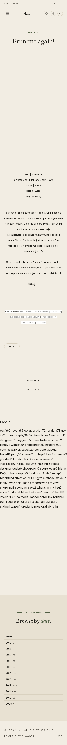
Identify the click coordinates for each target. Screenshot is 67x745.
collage (39, 454)
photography (17, 435)
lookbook (20, 459)
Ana (27, 13)
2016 (11, 660)
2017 (11, 654)
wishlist (17, 445)
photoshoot (34, 445)
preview (54, 483)
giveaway (26, 449)
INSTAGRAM (26, 311)
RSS (60, 736)
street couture (25, 478)
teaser (15, 506)
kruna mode (20, 497)
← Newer (33, 380)
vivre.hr (53, 506)
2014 (11, 673)
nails (20, 464)
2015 (11, 667)
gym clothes (45, 478)
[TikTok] (60, 13)
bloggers (23, 440)
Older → (33, 389)
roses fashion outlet (47, 440)
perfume (22, 483)
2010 (11, 697)
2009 (10, 703)
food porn (36, 473)
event (18, 430)
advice (15, 492)
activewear (44, 459)
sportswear (48, 468)
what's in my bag (49, 487)
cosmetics (8, 449)
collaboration (35, 430)
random (53, 430)
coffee (40, 449)
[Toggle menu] (7, 13)
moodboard (38, 497)
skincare (52, 501)
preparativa (38, 483)
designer (7, 440)
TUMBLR (41, 322)
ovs (11, 483)
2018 (10, 648)
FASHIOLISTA (48, 317)
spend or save (25, 487)
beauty (30, 464)
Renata (17, 234)
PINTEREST (28, 322)
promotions (22, 501)
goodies (6, 459)
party (16, 454)
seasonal (38, 501)
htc (47, 464)
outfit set (6, 501)
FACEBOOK (42, 311)
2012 (11, 685)
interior (5, 497)
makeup (58, 435)
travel (5, 454)
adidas (5, 492)
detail (5, 445)
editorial (37, 492)
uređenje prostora (34, 506)
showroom (31, 468)
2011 (11, 691)
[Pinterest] (53, 13)
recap (56, 473)
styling (5, 506)
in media (60, 454)
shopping (7, 487)
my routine (56, 497)
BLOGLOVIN (32, 317)
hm (40, 464)
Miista (38, 185)
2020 (10, 636)
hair (49, 454)
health (60, 492)
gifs (48, 473)
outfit (12, 346)
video (52, 449)
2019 (10, 642)
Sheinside (37, 174)
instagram (53, 445)
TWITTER (55, 311)
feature (48, 492)
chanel (27, 454)
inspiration (8, 464)
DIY (32, 459)
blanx (25, 492)
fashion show (39, 435)
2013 (11, 679)
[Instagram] (46, 13)
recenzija (7, 478)
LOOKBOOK (17, 317)
